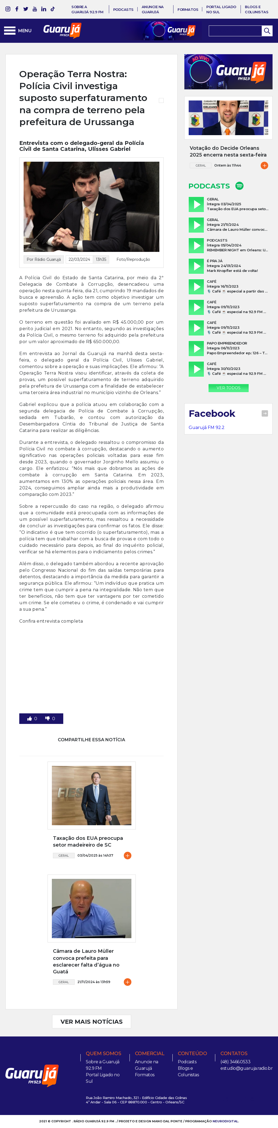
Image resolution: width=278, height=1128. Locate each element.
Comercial (150, 1054)
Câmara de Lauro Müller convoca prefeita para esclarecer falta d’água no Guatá (86, 961)
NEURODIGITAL (225, 1121)
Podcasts (123, 9)
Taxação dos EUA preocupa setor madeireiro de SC (88, 841)
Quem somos (103, 1054)
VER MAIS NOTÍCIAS (91, 1021)
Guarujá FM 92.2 (207, 427)
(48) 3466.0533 (235, 1061)
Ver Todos (229, 387)
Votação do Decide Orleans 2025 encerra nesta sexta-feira (228, 151)
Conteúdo (192, 1054)
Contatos (233, 1054)
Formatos (188, 9)
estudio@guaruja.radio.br (246, 1068)
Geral (64, 855)
